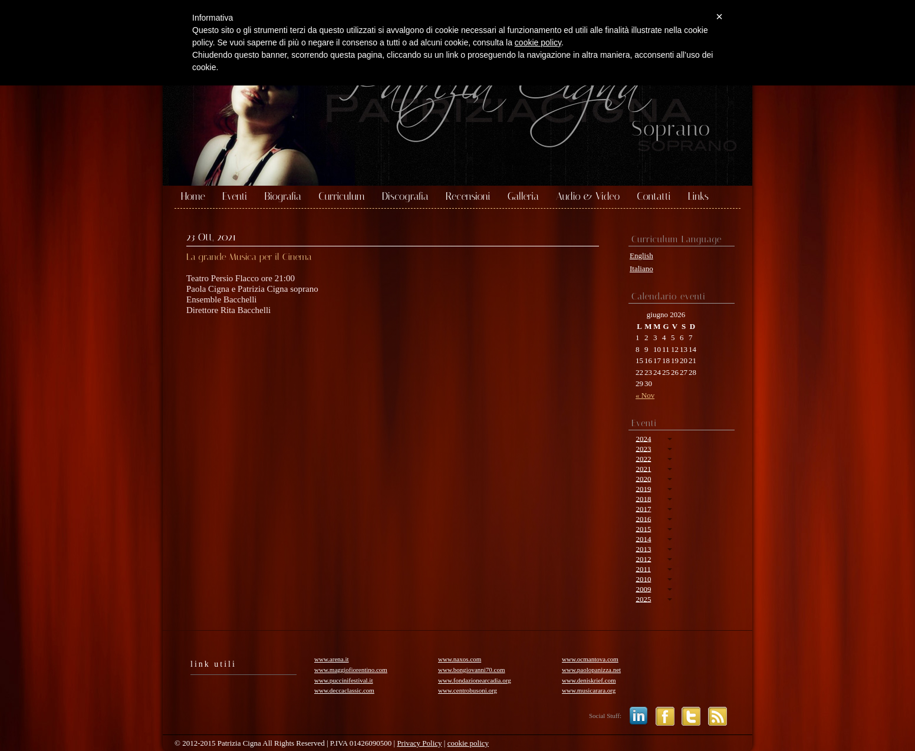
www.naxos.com (459, 659)
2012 (643, 558)
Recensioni (468, 197)
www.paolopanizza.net (591, 669)
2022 (643, 458)
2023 (643, 448)
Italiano (641, 268)
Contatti (653, 197)
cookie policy (468, 743)
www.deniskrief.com (589, 680)
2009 (643, 588)
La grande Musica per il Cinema (249, 256)
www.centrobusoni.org (467, 690)
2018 (643, 498)
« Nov (645, 395)
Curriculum (341, 197)
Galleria (523, 197)
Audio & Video (588, 197)
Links (698, 197)
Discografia (405, 197)
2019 (643, 488)
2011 (643, 568)
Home (193, 197)
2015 (643, 528)
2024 (643, 438)
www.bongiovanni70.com (471, 669)
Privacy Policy (419, 743)
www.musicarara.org (589, 690)
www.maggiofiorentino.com (350, 669)
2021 (643, 468)
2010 (643, 578)
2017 (643, 508)
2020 (643, 478)
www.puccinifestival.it (343, 680)
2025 (643, 598)
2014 (643, 538)
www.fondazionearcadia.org (474, 680)
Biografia (282, 197)
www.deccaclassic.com (344, 690)
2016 (643, 518)
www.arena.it (331, 659)
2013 (643, 548)
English (641, 255)
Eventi (234, 197)
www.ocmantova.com (590, 659)
